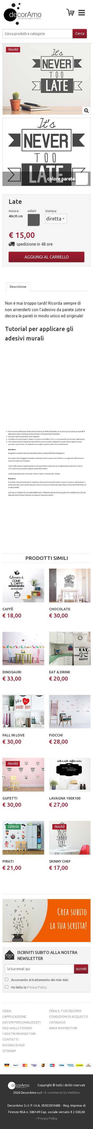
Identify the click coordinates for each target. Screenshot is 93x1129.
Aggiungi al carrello (47, 257)
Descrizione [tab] (18, 286)
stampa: (51, 211)
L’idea (6, 1011)
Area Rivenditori (63, 1028)
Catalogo (57, 1022)
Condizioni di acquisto (68, 1016)
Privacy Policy (36, 987)
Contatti (10, 1039)
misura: (14, 211)
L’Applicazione (14, 1016)
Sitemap (9, 1051)
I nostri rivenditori (19, 1033)
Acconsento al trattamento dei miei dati (39, 980)
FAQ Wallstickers (17, 1028)
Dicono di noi (13, 1045)
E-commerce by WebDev (62, 1092)
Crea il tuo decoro (65, 1011)
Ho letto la (28, 987)
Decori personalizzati (21, 1022)
